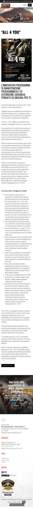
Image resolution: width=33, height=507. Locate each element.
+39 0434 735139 (27, 1)
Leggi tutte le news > (8, 365)
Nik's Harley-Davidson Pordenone (5, 7)
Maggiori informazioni (17, 505)
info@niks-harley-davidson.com (12, 1)
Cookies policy (5, 460)
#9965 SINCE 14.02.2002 (7, 493)
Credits (3, 462)
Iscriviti (16, 405)
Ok (23, 502)
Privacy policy (5, 458)
